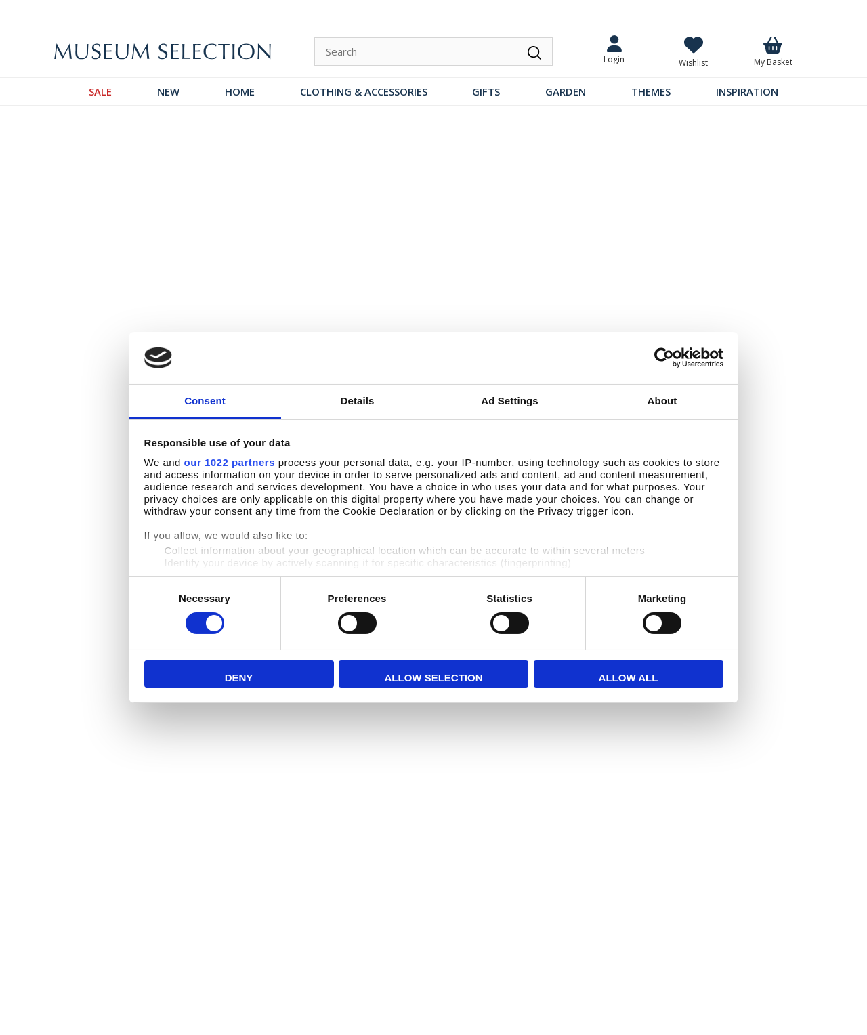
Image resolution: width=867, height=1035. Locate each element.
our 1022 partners (229, 462)
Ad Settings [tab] (509, 400)
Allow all (628, 677)
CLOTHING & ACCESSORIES (363, 91)
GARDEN (565, 91)
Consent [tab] (205, 400)
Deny (239, 677)
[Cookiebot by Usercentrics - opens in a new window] (664, 357)
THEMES (651, 91)
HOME (240, 91)
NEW (168, 91)
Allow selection (434, 677)
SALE (100, 91)
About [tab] (662, 400)
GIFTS (486, 91)
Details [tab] (358, 400)
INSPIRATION (747, 91)
